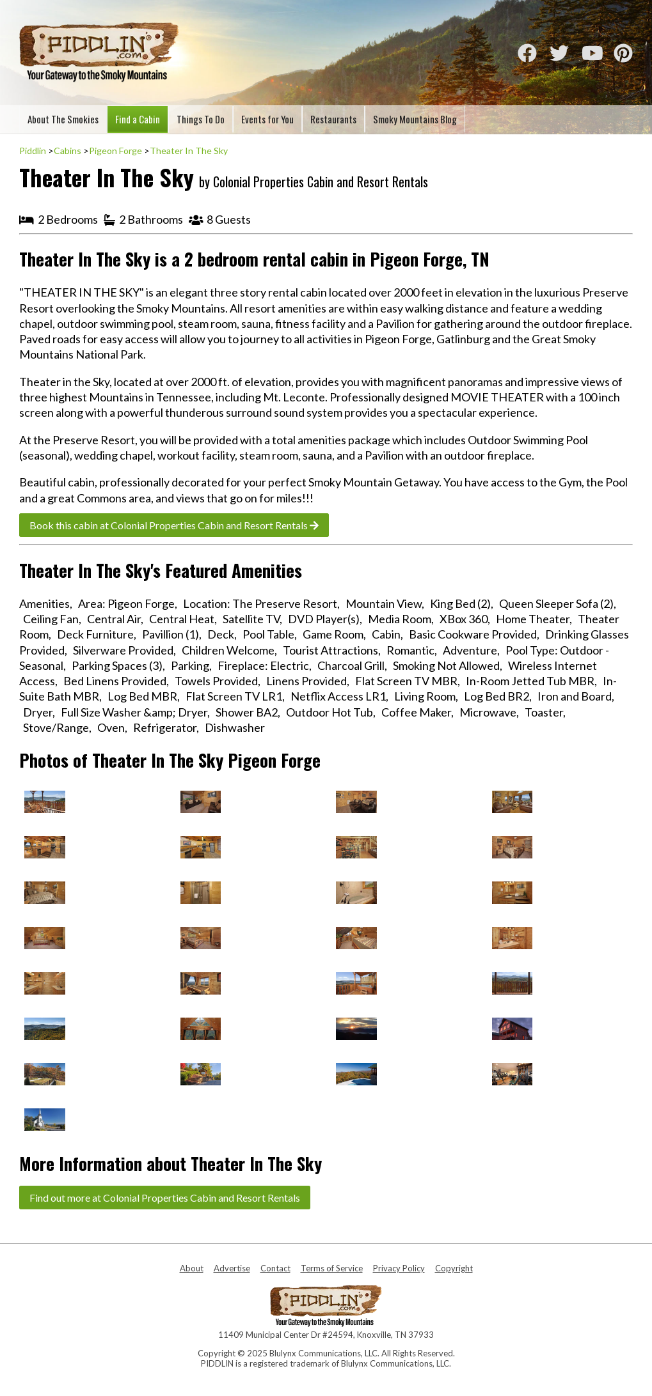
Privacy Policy (399, 1268)
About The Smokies (63, 119)
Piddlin (32, 150)
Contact (275, 1268)
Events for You (267, 119)
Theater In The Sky (189, 150)
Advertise (232, 1268)
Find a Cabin (137, 119)
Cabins (67, 150)
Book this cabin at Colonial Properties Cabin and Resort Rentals (174, 525)
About (191, 1268)
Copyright (454, 1268)
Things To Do (201, 119)
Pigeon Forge (115, 150)
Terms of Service (332, 1268)
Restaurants (333, 119)
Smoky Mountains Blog (415, 119)
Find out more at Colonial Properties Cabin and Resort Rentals (164, 1197)
